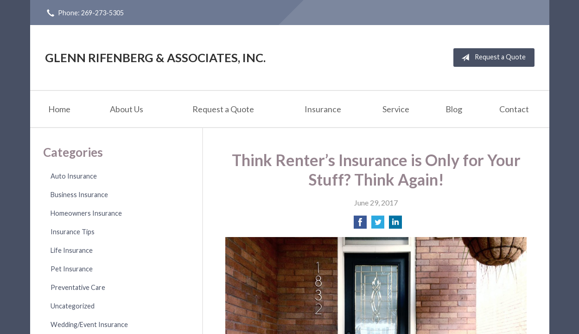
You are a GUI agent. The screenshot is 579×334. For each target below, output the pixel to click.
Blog (453, 109)
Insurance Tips (73, 232)
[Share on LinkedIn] (395, 224)
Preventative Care (78, 287)
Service (395, 109)
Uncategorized (73, 306)
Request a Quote (492, 57)
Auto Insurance (74, 176)
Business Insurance (79, 195)
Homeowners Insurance (86, 213)
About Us (126, 109)
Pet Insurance (72, 269)
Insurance (323, 109)
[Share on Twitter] (377, 224)
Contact (514, 109)
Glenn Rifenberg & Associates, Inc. (155, 57)
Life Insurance (72, 250)
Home (59, 109)
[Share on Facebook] (360, 224)
